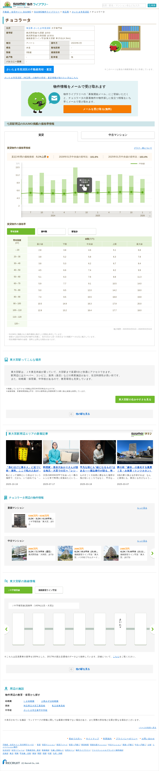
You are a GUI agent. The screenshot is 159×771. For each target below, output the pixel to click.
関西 (39, 753)
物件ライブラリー (83, 750)
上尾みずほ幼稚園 (49, 701)
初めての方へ (75, 739)
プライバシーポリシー (127, 739)
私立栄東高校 (58, 706)
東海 (34, 753)
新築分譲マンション (98, 745)
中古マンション (114, 745)
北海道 (5, 753)
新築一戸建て (128, 745)
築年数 (44, 231)
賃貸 (39, 745)
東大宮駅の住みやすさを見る (135, 399)
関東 (17, 753)
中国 (49, 753)
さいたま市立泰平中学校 (35, 710)
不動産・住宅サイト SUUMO (17, 12)
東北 (11, 753)
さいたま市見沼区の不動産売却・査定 (29, 69)
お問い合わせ (148, 739)
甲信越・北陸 (25, 753)
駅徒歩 (75, 231)
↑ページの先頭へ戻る (147, 727)
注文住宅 (6, 750)
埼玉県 (65, 12)
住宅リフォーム (18, 750)
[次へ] (152, 553)
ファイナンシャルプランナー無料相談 (107, 750)
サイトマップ (92, 739)
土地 (149, 745)
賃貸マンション (48, 745)
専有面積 (14, 231)
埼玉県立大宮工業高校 (34, 706)
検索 (153, 5)
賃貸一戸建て (74, 745)
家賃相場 (85, 745)
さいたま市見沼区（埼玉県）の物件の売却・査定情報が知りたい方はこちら (41, 78)
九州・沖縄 (57, 753)
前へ (6, 629)
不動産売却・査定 (33, 750)
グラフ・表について (143, 148)
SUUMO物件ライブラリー (47, 12)
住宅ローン (69, 750)
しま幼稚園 (29, 701)
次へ (152, 629)
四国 (44, 753)
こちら (116, 656)
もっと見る (142, 508)
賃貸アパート (61, 745)
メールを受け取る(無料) (97, 109)
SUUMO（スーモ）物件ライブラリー (25, 5)
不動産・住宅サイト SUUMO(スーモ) (18, 745)
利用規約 (107, 739)
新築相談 (45, 750)
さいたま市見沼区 (80, 12)
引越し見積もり (57, 750)
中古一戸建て (140, 745)
